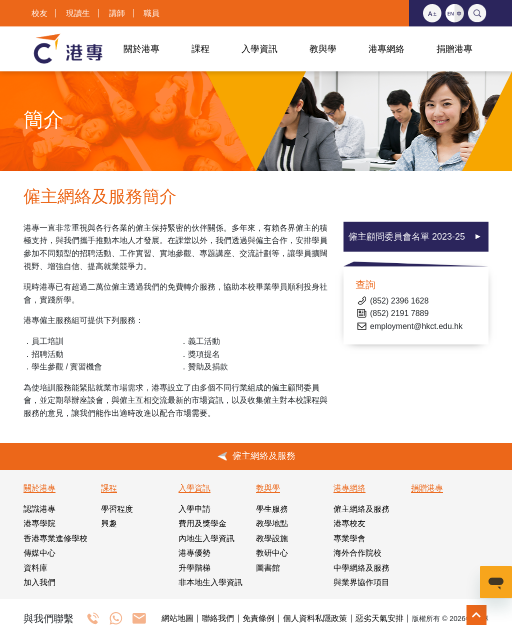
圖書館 (268, 568)
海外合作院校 (358, 553)
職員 (152, 13)
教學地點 (272, 523)
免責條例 (258, 619)
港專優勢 (194, 553)
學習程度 (117, 509)
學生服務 (272, 509)
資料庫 (36, 568)
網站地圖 (178, 619)
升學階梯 (194, 568)
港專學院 (40, 523)
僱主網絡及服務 (362, 509)
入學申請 (194, 509)
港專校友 (350, 523)
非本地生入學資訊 (210, 582)
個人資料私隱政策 (315, 619)
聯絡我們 (218, 619)
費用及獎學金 (202, 523)
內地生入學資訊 (206, 538)
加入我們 (40, 582)
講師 (117, 13)
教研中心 (272, 553)
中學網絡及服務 (362, 568)
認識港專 (40, 509)
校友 (40, 13)
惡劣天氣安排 (380, 619)
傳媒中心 (40, 553)
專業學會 (350, 538)
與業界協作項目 (362, 582)
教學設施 (272, 538)
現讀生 (78, 13)
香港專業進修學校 (56, 538)
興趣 (109, 523)
